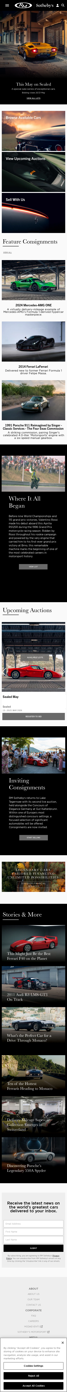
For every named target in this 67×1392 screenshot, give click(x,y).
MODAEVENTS (33, 1326)
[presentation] (4, 672)
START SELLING (33, 838)
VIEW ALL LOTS (33, 98)
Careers (33, 1321)
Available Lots (35, 657)
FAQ (33, 1316)
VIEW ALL (7, 252)
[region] (33, 1365)
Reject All (33, 1375)
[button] (57, 5)
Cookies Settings (33, 1366)
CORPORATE (33, 1310)
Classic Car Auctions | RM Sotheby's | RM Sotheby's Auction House (34, 5)
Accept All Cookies (33, 1385)
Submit (33, 1248)
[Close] (63, 1343)
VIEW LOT (33, 567)
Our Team (33, 1299)
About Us (33, 1294)
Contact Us (33, 1305)
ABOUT (33, 1288)
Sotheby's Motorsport (33, 1332)
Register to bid (34, 716)
